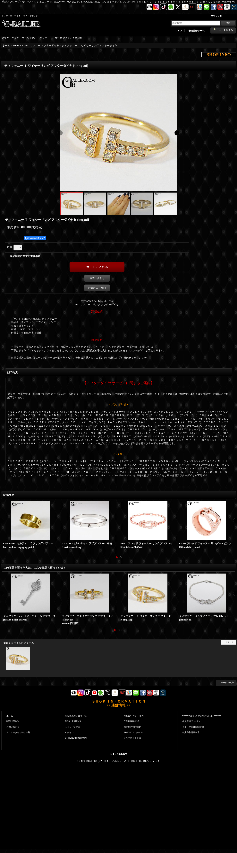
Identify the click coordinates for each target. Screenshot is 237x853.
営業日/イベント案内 (134, 716)
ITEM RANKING (131, 721)
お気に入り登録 (97, 287)
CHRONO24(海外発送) (76, 738)
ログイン (177, 30)
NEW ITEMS (12, 721)
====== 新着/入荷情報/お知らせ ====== (201, 716)
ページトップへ (228, 683)
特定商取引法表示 (190, 732)
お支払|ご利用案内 (132, 727)
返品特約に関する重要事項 (25, 256)
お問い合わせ (97, 278)
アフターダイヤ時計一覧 (18, 732)
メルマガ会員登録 (132, 738)
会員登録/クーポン (197, 30)
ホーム (9, 716)
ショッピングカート (74, 727)
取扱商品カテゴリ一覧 (76, 716)
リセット (230, 642)
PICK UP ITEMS (73, 721)
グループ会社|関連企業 (193, 727)
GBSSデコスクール (133, 732)
